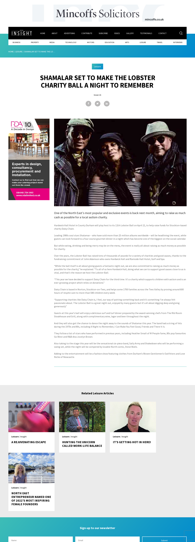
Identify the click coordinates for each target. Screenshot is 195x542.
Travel (160, 42)
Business (16, 42)
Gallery (130, 33)
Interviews (177, 42)
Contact (163, 33)
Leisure (143, 42)
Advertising (69, 33)
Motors (90, 42)
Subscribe (103, 33)
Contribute (87, 33)
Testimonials (147, 33)
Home (42, 33)
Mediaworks (34, 538)
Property (35, 42)
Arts (127, 42)
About (54, 33)
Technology (70, 42)
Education (109, 42)
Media (52, 42)
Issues (117, 33)
